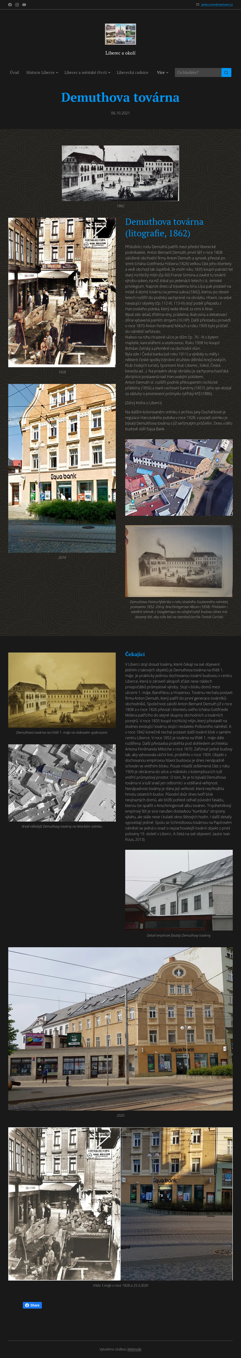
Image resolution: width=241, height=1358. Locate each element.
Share (32, 1305)
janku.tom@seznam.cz (217, 4)
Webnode (134, 1349)
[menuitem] (16, 72)
